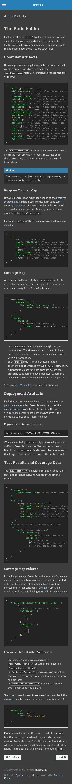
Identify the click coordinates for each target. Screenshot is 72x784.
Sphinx (19, 775)
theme (35, 775)
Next (62, 757)
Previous (12, 757)
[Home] (5, 16)
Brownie (38, 5)
